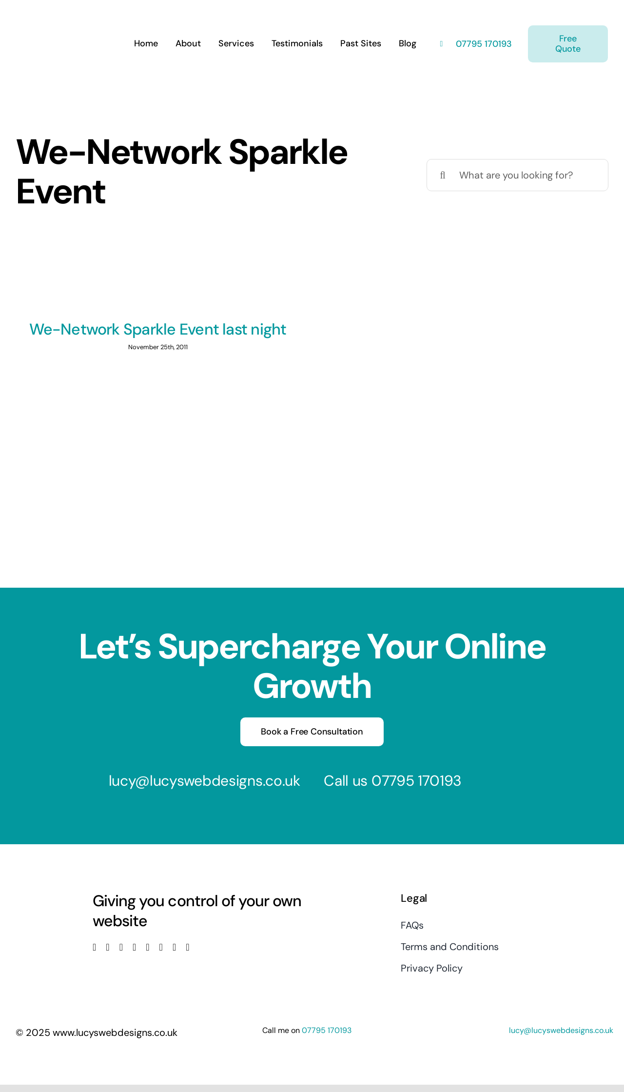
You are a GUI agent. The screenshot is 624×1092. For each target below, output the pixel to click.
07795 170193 (482, 44)
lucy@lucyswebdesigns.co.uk (204, 780)
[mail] (174, 947)
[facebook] (94, 947)
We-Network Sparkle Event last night (157, 329)
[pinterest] (161, 947)
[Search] (443, 175)
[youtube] (134, 947)
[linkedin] (147, 947)
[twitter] (107, 947)
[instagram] (121, 947)
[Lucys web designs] (67, 13)
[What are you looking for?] (517, 175)
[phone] (187, 947)
